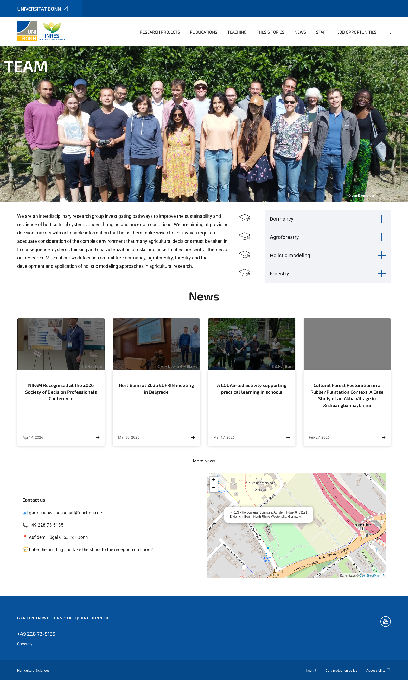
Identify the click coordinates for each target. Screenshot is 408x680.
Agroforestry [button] (284, 237)
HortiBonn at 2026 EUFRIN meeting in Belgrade (156, 388)
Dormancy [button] (281, 219)
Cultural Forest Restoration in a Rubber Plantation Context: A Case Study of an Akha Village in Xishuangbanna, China (347, 395)
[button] (269, 530)
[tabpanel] (204, 124)
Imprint (311, 670)
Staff (322, 31)
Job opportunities (357, 31)
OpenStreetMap (371, 575)
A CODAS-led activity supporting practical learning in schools (251, 388)
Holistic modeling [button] (290, 255)
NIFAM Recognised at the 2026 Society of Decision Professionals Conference (61, 391)
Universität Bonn (43, 9)
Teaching (236, 31)
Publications (203, 31)
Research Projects (160, 31)
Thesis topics (270, 31)
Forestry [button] (279, 273)
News (300, 31)
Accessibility (378, 670)
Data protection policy (341, 670)
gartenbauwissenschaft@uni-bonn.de (63, 618)
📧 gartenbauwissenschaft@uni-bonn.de (62, 512)
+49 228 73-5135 (36, 633)
